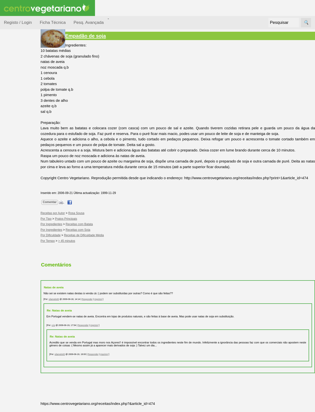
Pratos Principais (74, 224)
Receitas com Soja (86, 235)
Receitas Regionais (18, 190)
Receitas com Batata (88, 230)
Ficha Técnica (53, 22)
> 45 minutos (75, 246)
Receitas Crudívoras (19, 130)
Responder (96, 304)
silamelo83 (62, 304)
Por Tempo (19, 108)
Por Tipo (17, 118)
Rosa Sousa (85, 219)
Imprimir (107, 304)
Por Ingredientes (23, 99)
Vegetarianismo (28, 223)
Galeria (22, 276)
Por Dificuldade (22, 89)
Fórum (21, 260)
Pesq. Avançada (89, 22)
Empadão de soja (94, 36)
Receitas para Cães (21, 160)
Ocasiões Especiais (18, 77)
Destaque (12, 359)
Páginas (10, 209)
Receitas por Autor (20, 175)
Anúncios (23, 239)
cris (62, 331)
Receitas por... (16, 62)
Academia (24, 268)
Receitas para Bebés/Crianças (23, 145)
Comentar (58, 207)
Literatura (23, 284)
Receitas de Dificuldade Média (92, 241)
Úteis (8, 298)
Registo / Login (18, 22)
